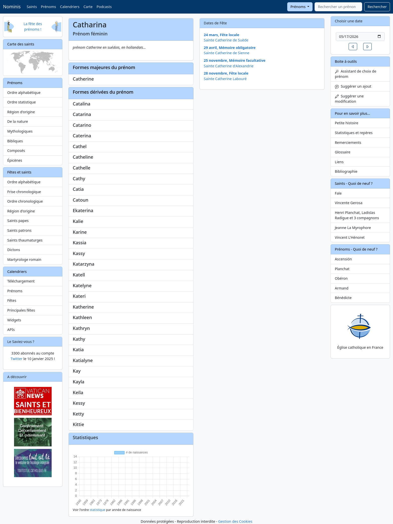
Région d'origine (21, 111)
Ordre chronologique (25, 201)
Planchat (342, 268)
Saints (32, 6)
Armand (341, 288)
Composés (16, 150)
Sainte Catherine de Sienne (226, 52)
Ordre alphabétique (24, 92)
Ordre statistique (21, 102)
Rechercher (377, 6)
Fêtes (11, 300)
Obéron (341, 278)
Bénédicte (343, 297)
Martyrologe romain (24, 259)
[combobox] (338, 6)
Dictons (13, 249)
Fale (338, 193)
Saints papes (18, 220)
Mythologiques (20, 131)
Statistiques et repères (354, 132)
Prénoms (48, 6)
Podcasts (104, 6)
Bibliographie (346, 171)
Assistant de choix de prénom (355, 74)
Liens (339, 161)
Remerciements (348, 142)
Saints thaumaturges (25, 240)
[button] (353, 46)
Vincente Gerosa (348, 202)
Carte (87, 6)
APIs (11, 329)
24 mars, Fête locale (221, 34)
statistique (97, 510)
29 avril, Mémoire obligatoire (230, 47)
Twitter (16, 358)
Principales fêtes (21, 310)
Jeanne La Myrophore (353, 227)
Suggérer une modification (349, 99)
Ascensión (343, 259)
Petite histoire (346, 123)
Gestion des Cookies (235, 521)
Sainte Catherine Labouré (225, 78)
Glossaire (342, 152)
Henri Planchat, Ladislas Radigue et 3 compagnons (357, 215)
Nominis (12, 7)
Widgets (14, 320)
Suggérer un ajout (353, 86)
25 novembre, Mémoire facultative (234, 60)
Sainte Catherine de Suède (226, 40)
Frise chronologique (24, 191)
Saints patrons (19, 230)
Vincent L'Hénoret (350, 237)
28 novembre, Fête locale (226, 73)
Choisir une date (349, 21)
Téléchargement (21, 281)
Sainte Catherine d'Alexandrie (228, 66)
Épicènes (14, 160)
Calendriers (69, 6)
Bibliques (15, 141)
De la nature (17, 121)
